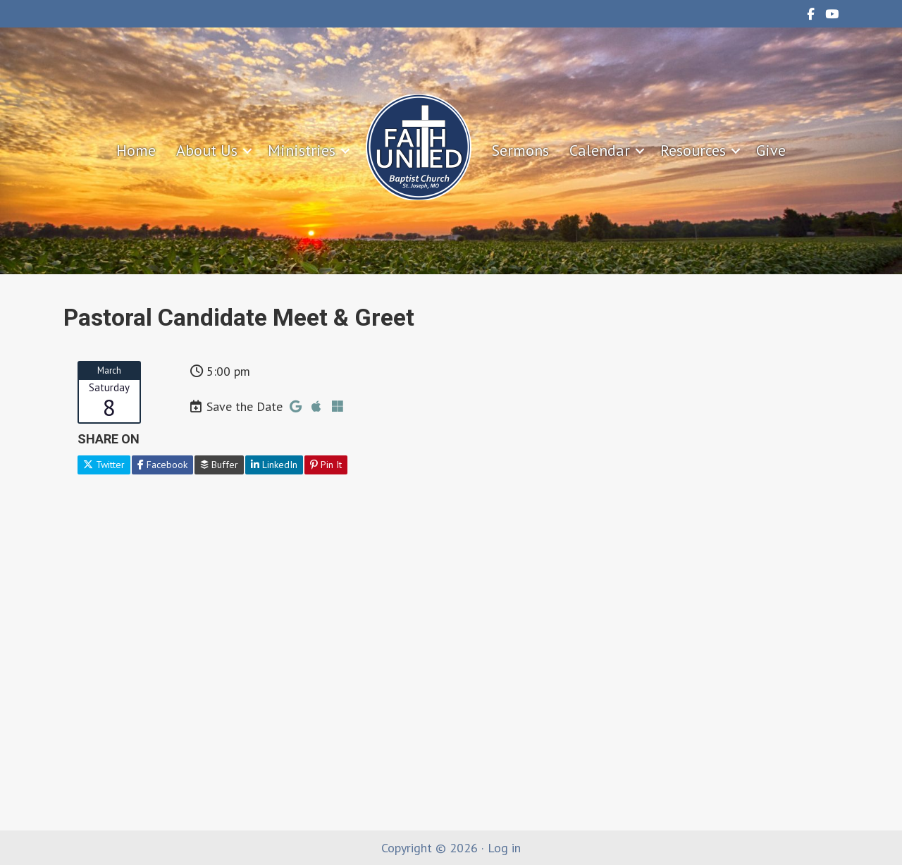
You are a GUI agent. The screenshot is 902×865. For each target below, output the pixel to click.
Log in (504, 848)
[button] (247, 150)
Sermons (520, 150)
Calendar (599, 150)
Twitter (104, 464)
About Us (206, 150)
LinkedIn (274, 464)
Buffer (219, 464)
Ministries (301, 150)
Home (136, 150)
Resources (693, 150)
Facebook (162, 464)
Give (771, 150)
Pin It (326, 464)
